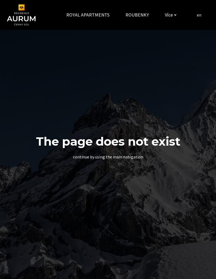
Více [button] (169, 15)
